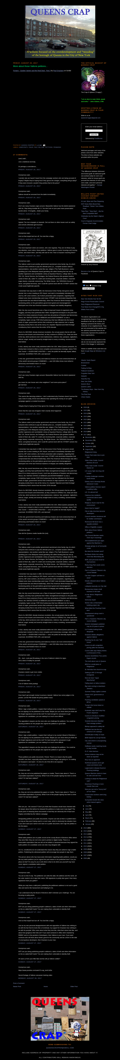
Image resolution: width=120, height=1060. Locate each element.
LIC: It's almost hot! (91, 492)
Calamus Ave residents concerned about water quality (93, 497)
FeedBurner (98, 138)
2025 (85, 410)
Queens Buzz (85, 384)
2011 (85, 843)
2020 (85, 425)
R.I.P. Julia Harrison (91, 751)
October (88, 443)
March (87, 818)
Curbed (83, 365)
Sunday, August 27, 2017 (29, 829)
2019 (85, 428)
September (89, 446)
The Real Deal (86, 394)
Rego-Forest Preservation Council (92, 301)
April (87, 815)
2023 (85, 416)
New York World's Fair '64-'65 (91, 299)
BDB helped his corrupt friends (95, 738)
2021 (85, 422)
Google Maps (89, 351)
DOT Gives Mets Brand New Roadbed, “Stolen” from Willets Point (92, 206)
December (89, 437)
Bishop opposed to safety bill (94, 726)
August (87, 449)
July (86, 806)
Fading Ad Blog (86, 368)
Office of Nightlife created (93, 527)
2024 (85, 413)
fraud (31, 147)
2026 (85, 407)
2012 (85, 840)
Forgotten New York (87, 373)
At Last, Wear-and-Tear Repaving (92, 201)
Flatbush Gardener (87, 371)
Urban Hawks (85, 397)
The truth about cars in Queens (95, 661)
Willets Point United (87, 309)
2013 (85, 837)
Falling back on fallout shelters (95, 683)
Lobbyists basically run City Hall (95, 586)
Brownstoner (85, 363)
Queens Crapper (28, 145)
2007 (85, 855)
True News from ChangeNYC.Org (92, 307)
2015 (85, 831)
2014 (85, 834)
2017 (85, 434)
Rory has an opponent (92, 760)
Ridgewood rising (91, 452)
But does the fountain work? (94, 551)
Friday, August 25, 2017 (29, 169)
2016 (85, 828)
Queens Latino (86, 387)
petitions (49, 147)
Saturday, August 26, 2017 (30, 726)
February (88, 821)
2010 (85, 846)
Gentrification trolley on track (94, 735)
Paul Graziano (58, 71)
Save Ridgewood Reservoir (90, 304)
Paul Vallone (39, 147)
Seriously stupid (90, 600)
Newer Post (17, 986)
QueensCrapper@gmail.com (90, 118)
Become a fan (85, 271)
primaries (57, 147)
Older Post (74, 986)
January (88, 824)
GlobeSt (84, 376)
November (89, 440)
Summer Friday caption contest (95, 691)
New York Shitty (86, 381)
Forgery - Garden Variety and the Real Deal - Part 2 (32, 71)
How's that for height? (92, 508)
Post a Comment (18, 983)
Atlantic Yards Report (88, 360)
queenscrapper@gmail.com (60, 1048)
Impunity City (85, 379)
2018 (85, 431)
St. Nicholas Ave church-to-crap (95, 669)
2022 (85, 419)
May (87, 812)
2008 (85, 852)
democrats (23, 147)
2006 (85, 858)
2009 (85, 849)
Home (46, 986)
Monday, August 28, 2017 (30, 978)
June (87, 809)
